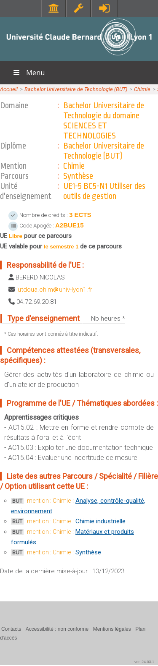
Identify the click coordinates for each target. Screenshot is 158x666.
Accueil (9, 89)
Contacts (11, 629)
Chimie (142, 89)
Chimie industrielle (100, 521)
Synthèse (88, 552)
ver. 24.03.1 (144, 662)
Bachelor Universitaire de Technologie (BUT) (75, 89)
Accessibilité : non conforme (57, 629)
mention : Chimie (49, 500)
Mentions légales (112, 629)
